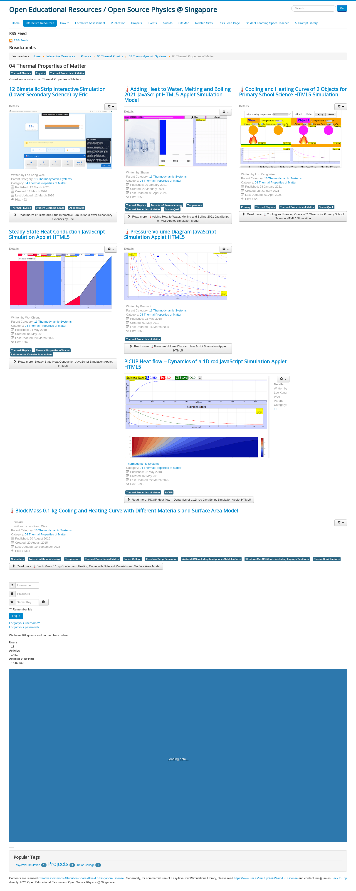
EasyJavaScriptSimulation (161, 559)
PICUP (169, 492)
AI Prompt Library (306, 23)
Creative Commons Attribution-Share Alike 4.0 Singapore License (81, 878)
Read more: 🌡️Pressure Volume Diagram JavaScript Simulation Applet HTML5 (178, 348)
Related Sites (204, 23)
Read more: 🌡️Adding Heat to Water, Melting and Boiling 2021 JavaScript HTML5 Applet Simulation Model (177, 218)
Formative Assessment (90, 23)
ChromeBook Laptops (327, 559)
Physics (40, 73)
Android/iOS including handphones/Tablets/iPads (211, 559)
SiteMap (183, 23)
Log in (16, 615)
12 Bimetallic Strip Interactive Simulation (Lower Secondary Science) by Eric (57, 91)
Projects (136, 23)
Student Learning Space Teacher (267, 23)
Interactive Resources (40, 23)
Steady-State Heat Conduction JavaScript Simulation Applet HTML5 (57, 234)
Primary (245, 207)
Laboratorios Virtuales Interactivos (31, 354)
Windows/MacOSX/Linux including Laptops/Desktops (277, 559)
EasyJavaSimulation (27, 865)
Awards (168, 23)
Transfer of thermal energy (166, 205)
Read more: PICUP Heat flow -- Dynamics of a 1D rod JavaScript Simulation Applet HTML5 (189, 499)
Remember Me (22, 609)
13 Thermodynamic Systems (53, 179)
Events (152, 23)
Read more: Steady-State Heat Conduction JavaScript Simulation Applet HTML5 (62, 363)
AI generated (76, 207)
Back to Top (339, 878)
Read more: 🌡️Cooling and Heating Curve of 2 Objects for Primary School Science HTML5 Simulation (293, 216)
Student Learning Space (50, 207)
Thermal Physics (21, 73)
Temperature (194, 205)
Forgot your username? (24, 623)
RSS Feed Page (229, 23)
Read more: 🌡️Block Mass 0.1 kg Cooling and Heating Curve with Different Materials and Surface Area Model (86, 566)
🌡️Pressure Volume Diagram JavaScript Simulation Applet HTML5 (170, 234)
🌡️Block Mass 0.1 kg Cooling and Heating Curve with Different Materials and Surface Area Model (123, 510)
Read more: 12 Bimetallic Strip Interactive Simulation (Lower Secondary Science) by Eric (63, 217)
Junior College (132, 559)
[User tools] (110, 106)
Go (342, 8)
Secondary (17, 559)
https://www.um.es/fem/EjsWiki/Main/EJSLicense (266, 878)
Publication (118, 23)
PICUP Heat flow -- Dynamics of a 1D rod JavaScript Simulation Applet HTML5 (205, 364)
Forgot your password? (24, 627)
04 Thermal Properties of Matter (45, 183)
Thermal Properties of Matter (67, 73)
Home (16, 23)
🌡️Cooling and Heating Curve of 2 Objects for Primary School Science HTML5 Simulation (293, 91)
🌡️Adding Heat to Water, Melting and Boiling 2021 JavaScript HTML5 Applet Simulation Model (177, 94)
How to (64, 23)
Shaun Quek (172, 209)
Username (14, 583)
